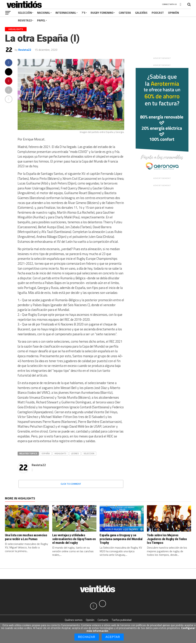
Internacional (65, 13)
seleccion (89, 453)
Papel (41, 20)
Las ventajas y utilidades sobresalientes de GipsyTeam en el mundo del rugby (74, 539)
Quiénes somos (74, 620)
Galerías (141, 13)
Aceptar (112, 636)
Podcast (158, 13)
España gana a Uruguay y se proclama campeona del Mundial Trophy (121, 539)
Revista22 (25, 20)
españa (46, 453)
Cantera (125, 13)
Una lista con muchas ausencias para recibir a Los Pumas (26, 537)
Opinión (173, 13)
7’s (83, 13)
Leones (75, 453)
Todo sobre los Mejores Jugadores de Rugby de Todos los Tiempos (167, 539)
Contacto (103, 620)
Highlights (60, 453)
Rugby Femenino (102, 13)
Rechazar (86, 636)
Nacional (43, 13)
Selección (25, 13)
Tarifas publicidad (121, 620)
